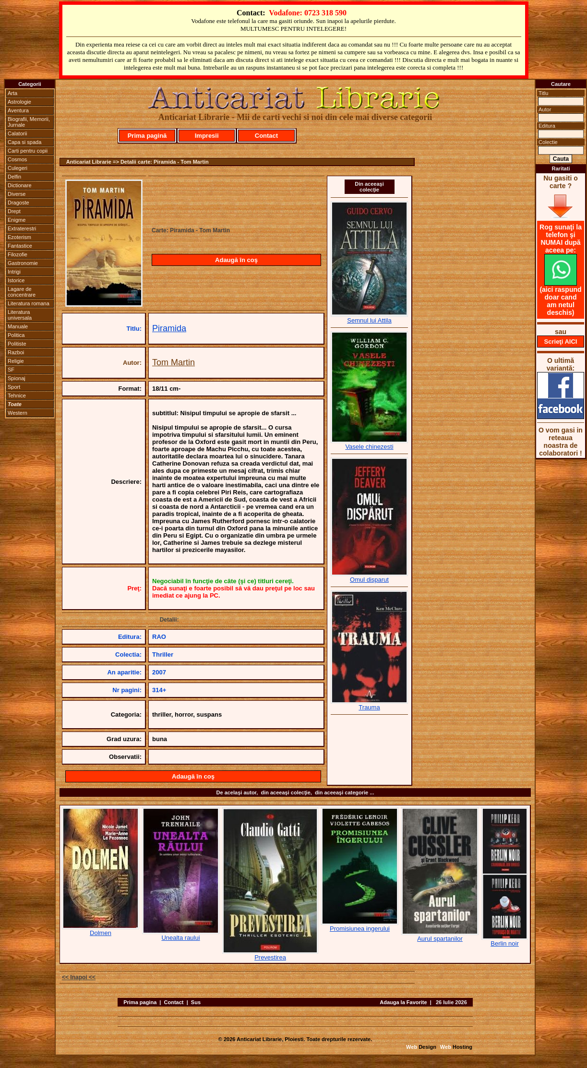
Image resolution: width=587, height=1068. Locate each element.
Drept (14, 211)
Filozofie (17, 254)
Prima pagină (147, 135)
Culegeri (17, 168)
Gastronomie (23, 263)
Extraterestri (22, 228)
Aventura (18, 110)
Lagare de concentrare (22, 292)
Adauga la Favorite (403, 1002)
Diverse (16, 194)
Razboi (16, 352)
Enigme (16, 220)
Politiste (17, 344)
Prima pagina (139, 1002)
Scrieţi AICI (560, 341)
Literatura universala (20, 315)
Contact (266, 135)
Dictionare (20, 185)
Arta (12, 93)
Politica (16, 335)
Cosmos (17, 159)
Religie (16, 361)
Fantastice (20, 246)
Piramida (169, 328)
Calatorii (17, 133)
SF (11, 369)
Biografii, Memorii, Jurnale (29, 122)
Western (17, 413)
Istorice (16, 280)
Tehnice (17, 395)
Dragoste (18, 202)
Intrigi (14, 272)
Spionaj (16, 378)
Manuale (18, 326)
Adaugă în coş (236, 260)
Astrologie (19, 102)
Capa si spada (24, 142)
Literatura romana (28, 303)
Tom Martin (173, 362)
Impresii (207, 135)
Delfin (14, 177)
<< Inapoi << (79, 977)
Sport (14, 387)
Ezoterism (19, 237)
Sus (196, 1002)
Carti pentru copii (28, 151)
